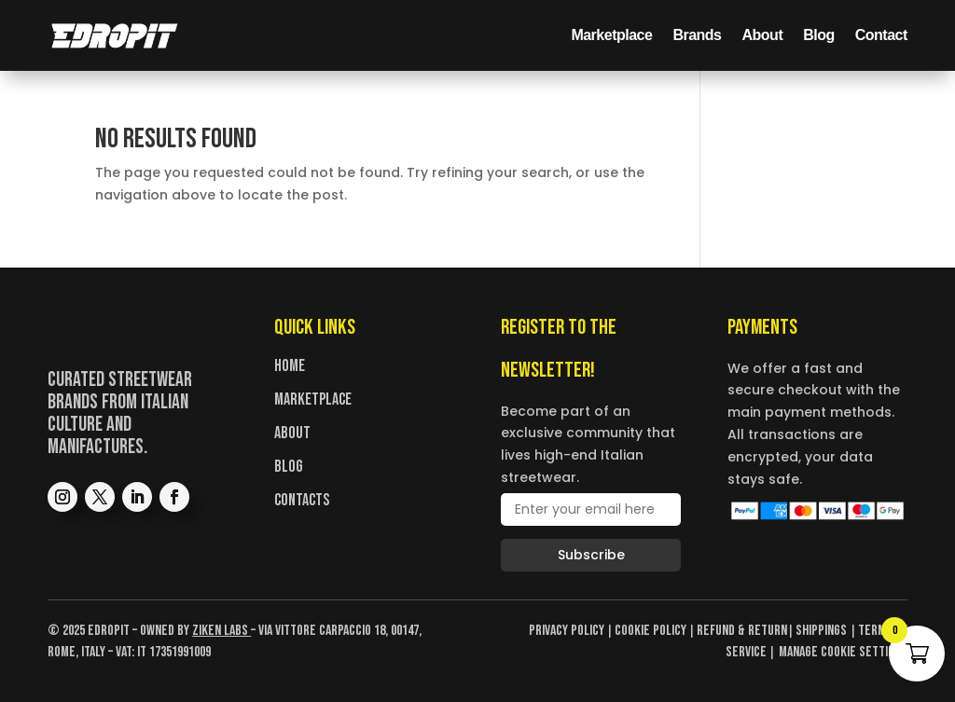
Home (289, 366)
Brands (696, 35)
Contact (881, 35)
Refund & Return (742, 631)
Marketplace (611, 35)
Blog (819, 35)
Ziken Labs (220, 631)
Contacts (301, 500)
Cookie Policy (650, 631)
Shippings (823, 631)
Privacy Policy (566, 631)
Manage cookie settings (843, 652)
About (762, 35)
